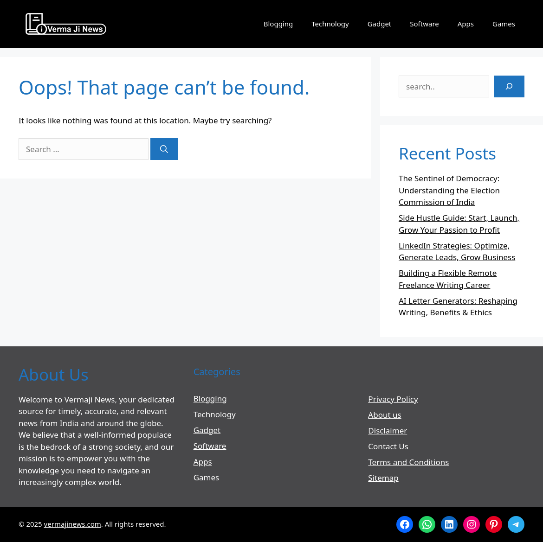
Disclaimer (387, 430)
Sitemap (383, 477)
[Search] (164, 149)
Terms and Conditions (408, 462)
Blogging (278, 23)
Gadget (380, 23)
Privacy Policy (393, 399)
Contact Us (388, 446)
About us (384, 414)
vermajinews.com (72, 524)
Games (503, 23)
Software (424, 23)
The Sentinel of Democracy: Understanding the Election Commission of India (449, 190)
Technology (330, 23)
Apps (466, 23)
